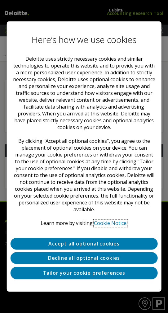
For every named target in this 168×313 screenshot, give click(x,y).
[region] (84, 156)
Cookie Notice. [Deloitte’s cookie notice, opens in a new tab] (110, 223)
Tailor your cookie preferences (84, 272)
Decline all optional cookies (84, 258)
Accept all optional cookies (84, 243)
